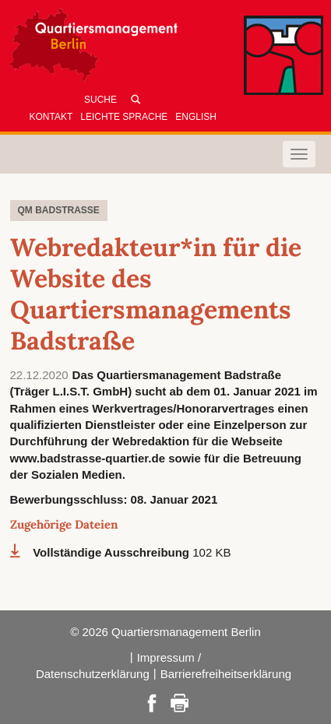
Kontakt (51, 116)
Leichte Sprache (123, 116)
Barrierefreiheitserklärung (225, 673)
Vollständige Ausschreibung (112, 552)
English (196, 116)
